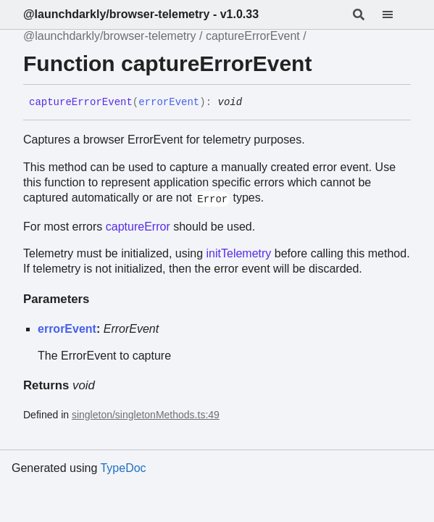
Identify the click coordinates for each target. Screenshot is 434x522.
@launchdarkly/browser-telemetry (109, 36)
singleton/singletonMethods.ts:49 (146, 414)
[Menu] (396, 14)
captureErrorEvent (253, 36)
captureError (138, 226)
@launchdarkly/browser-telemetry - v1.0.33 (141, 14)
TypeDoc (123, 468)
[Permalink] (253, 103)
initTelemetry (239, 253)
